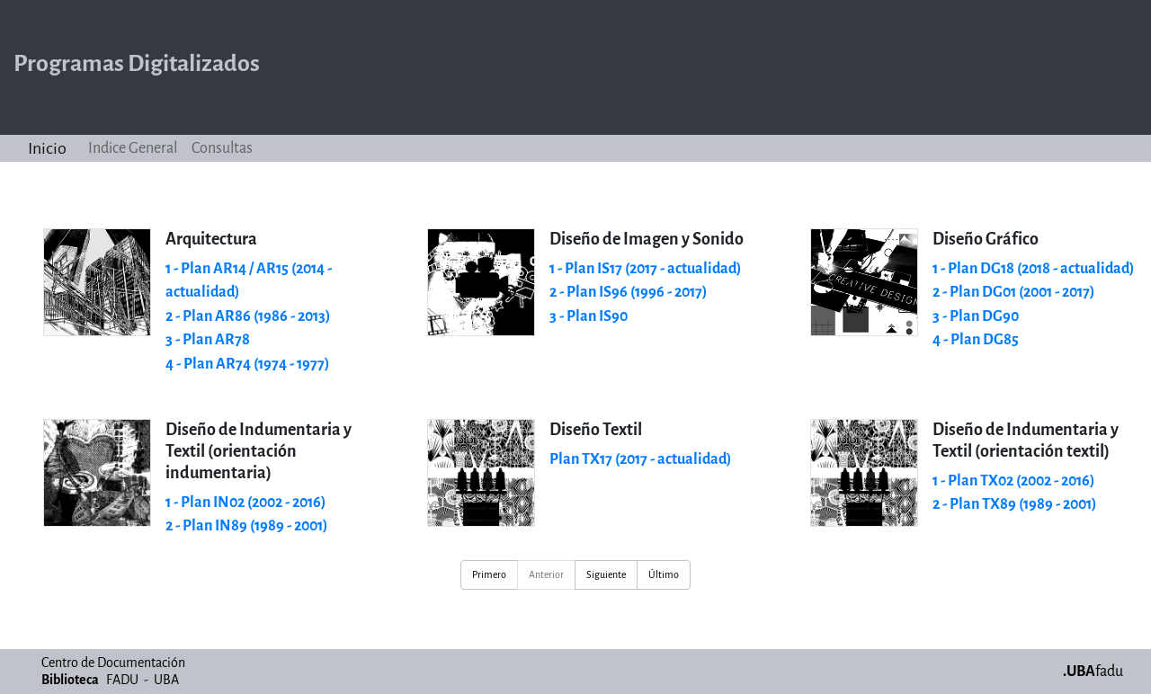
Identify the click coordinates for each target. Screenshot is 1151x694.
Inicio (47, 148)
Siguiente (606, 575)
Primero (489, 575)
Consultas (222, 147)
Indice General (132, 147)
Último (663, 575)
